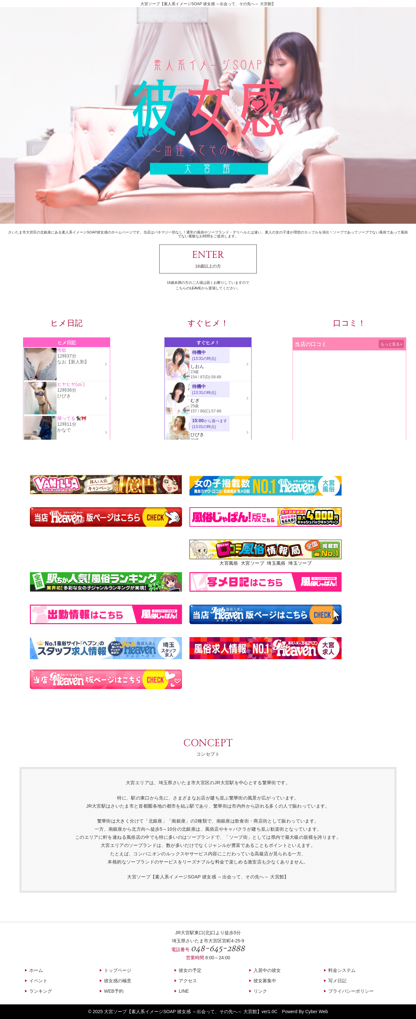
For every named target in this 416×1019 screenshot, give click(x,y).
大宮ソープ (252, 563)
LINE (184, 991)
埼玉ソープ (300, 563)
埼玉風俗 (276, 563)
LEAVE (195, 288)
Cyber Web (316, 1011)
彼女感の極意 (117, 980)
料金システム (342, 970)
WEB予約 (114, 991)
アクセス (188, 980)
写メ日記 (337, 980)
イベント (38, 980)
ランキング (40, 991)
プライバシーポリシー (351, 991)
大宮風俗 (228, 563)
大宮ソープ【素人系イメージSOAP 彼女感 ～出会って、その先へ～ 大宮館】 (182, 1011)
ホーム (36, 970)
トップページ (117, 970)
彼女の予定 (190, 970)
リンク (260, 991)
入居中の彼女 (267, 970)
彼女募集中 (265, 980)
